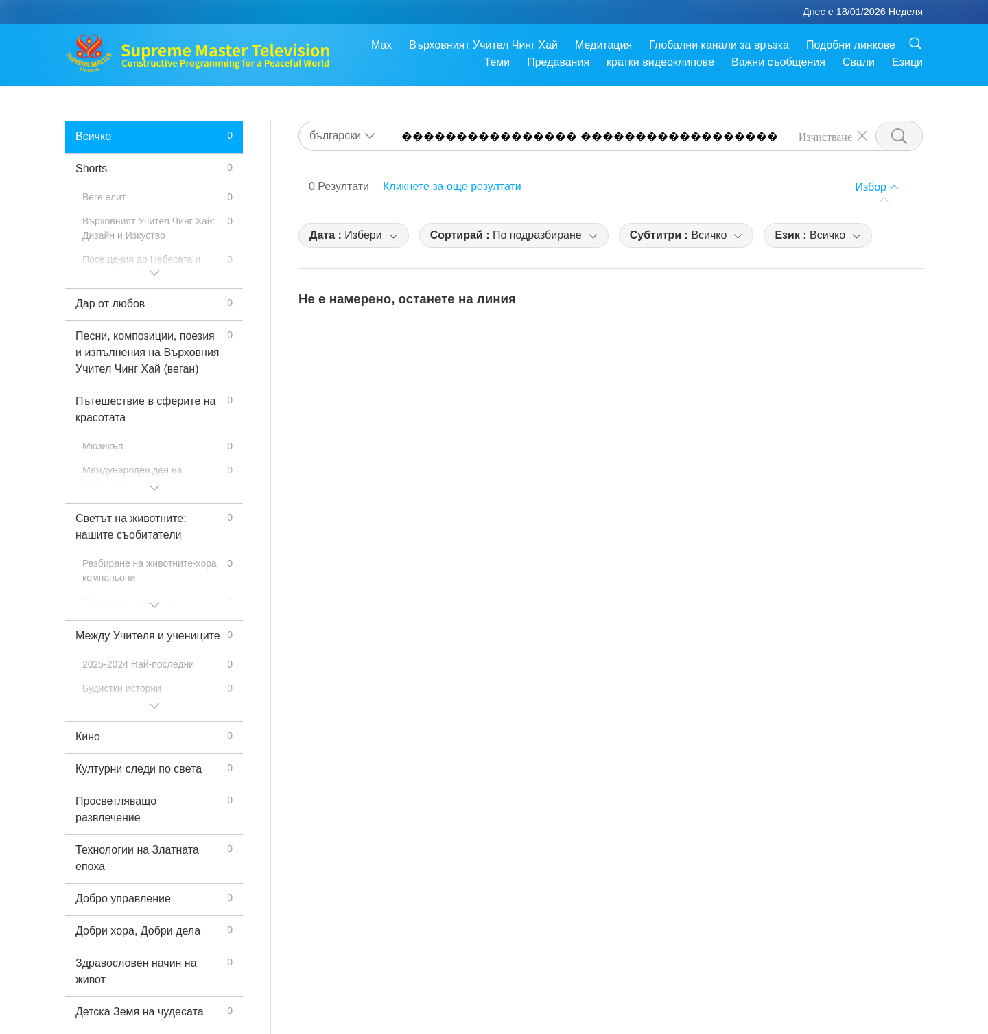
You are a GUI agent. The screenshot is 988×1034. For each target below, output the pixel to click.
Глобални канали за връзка (719, 45)
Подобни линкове (850, 45)
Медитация (603, 45)
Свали (859, 62)
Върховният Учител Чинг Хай (483, 45)
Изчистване (825, 135)
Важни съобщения (778, 62)
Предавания (558, 62)
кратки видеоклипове (660, 62)
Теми (497, 62)
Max (381, 45)
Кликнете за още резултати (452, 186)
